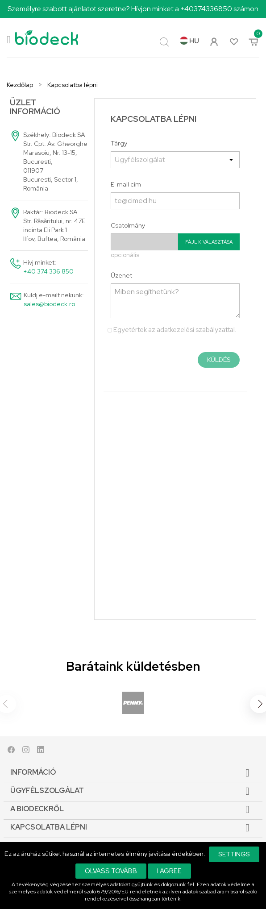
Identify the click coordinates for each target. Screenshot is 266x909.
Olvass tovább (111, 871)
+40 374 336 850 (48, 271)
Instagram (25, 751)
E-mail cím (126, 184)
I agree (169, 871)
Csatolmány (128, 225)
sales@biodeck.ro (49, 304)
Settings (234, 854)
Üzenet (121, 275)
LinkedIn (40, 751)
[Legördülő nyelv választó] (189, 41)
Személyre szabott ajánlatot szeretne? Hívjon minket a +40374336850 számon (133, 8)
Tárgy (119, 143)
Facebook (11, 751)
